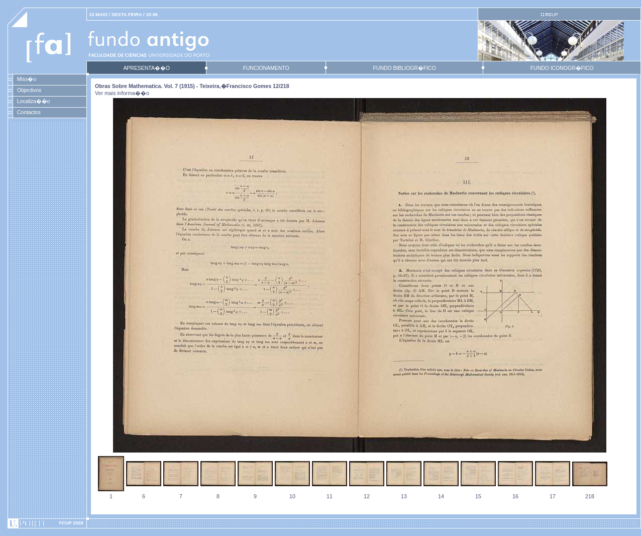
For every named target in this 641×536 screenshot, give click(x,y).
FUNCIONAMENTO (266, 68)
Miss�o (26, 79)
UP (551, 14)
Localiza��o (33, 101)
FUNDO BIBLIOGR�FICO (404, 68)
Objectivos (29, 90)
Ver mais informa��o (122, 93)
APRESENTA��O (146, 68)
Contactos (29, 112)
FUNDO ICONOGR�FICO (562, 68)
